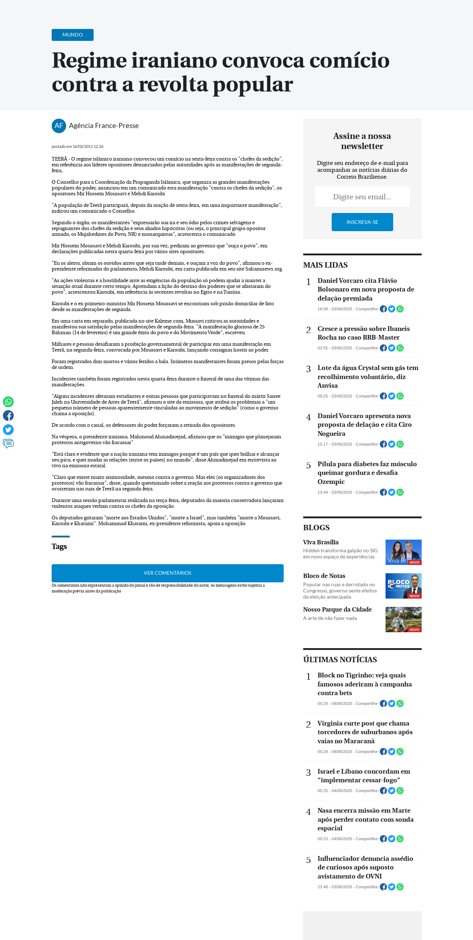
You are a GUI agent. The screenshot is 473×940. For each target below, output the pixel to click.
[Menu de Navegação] (19, 9)
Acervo (179, 10)
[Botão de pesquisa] (41, 9)
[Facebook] (420, 12)
